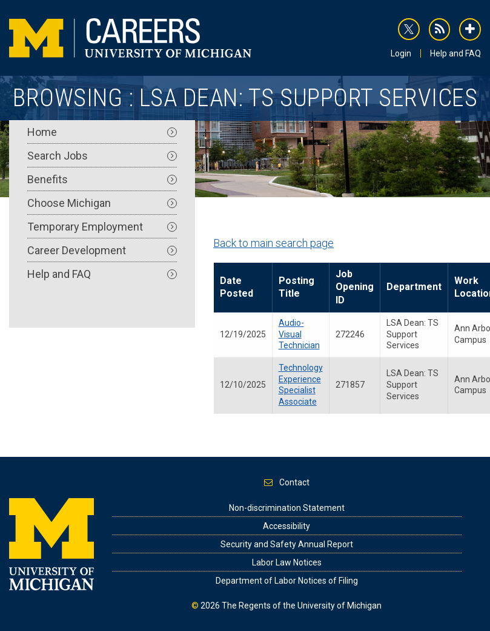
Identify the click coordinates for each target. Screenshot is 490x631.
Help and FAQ (455, 53)
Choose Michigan (102, 203)
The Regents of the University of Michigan (302, 605)
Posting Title (296, 287)
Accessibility (286, 526)
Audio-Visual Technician (299, 334)
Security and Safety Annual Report (286, 544)
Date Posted (236, 287)
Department (414, 286)
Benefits (102, 179)
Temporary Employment (102, 226)
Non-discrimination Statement (287, 508)
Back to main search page (273, 243)
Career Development (102, 250)
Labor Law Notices (287, 562)
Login (401, 53)
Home (102, 132)
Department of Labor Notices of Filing (287, 580)
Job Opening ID (355, 287)
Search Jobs (102, 155)
